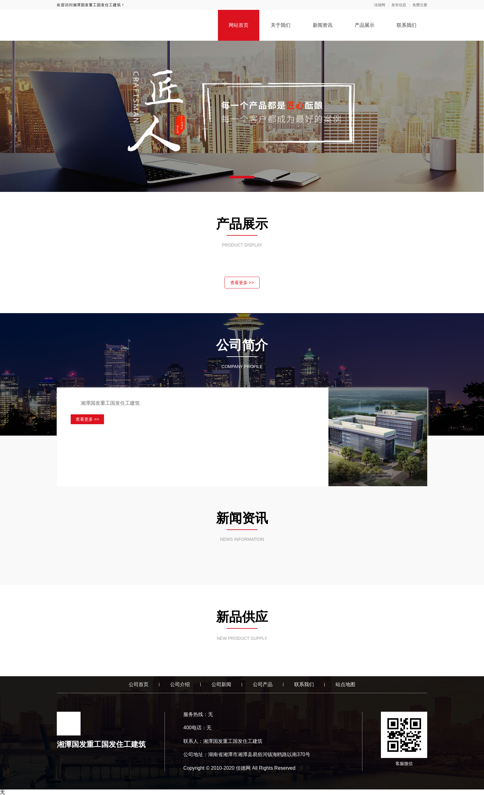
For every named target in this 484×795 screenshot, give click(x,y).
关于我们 (280, 25)
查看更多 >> (242, 282)
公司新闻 (221, 684)
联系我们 (406, 25)
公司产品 (263, 684)
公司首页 (138, 684)
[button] (242, 177)
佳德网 (379, 5)
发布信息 (398, 5)
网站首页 (238, 25)
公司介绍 (180, 684)
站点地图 (345, 684)
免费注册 (419, 5)
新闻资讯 (322, 25)
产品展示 (364, 25)
